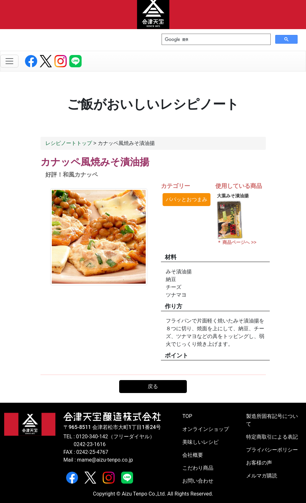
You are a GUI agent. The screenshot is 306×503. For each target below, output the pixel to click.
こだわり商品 (197, 468)
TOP (187, 416)
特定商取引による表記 (272, 437)
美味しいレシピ (200, 442)
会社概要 (192, 455)
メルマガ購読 (261, 476)
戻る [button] (153, 386)
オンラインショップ (205, 429)
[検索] (215, 39)
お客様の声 (259, 463)
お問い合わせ (197, 481)
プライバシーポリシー (272, 450)
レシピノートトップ (68, 143)
